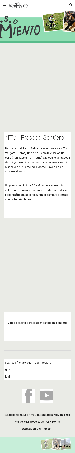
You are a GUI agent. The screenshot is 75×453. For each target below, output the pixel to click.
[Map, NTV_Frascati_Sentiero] (37, 85)
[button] (4, 4)
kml (7, 376)
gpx (7, 369)
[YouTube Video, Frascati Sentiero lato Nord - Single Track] (37, 270)
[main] (37, 138)
